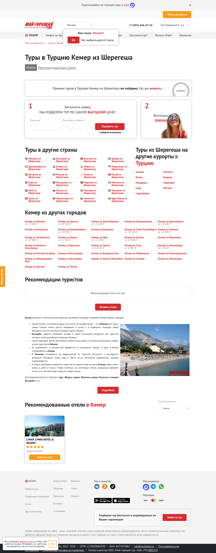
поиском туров (166, 120)
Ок (52, 544)
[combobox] (175, 408)
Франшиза (58, 496)
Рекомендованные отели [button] (57, 67)
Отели (28, 504)
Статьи (74, 488)
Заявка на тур (31, 489)
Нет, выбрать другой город (97, 40)
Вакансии (75, 481)
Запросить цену (44, 457)
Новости (75, 496)
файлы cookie (27, 541)
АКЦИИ (30, 481)
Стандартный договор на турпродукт (63, 550)
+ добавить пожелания (110, 132)
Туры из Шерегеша (34, 43)
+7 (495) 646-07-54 (140, 25)
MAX (126, 5)
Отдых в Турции (56, 43)
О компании (59, 511)
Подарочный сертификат (37, 496)
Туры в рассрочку (33, 511)
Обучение (58, 488)
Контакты (57, 503)
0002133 (153, 550)
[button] (37, 159)
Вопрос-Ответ (60, 481)
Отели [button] (31, 67)
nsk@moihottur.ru (144, 546)
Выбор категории (167, 401)
